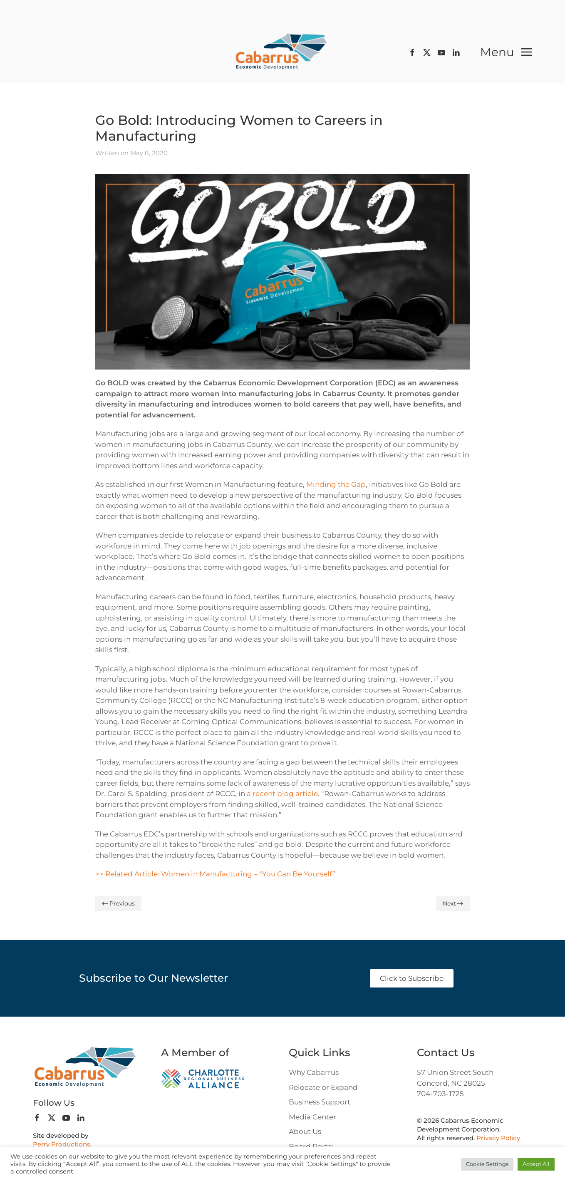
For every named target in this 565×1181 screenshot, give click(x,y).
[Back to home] (282, 52)
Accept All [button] (536, 1164)
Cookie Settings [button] (487, 1164)
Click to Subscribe (412, 978)
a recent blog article (282, 793)
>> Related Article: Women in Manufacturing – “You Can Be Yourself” (215, 874)
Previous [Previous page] (118, 903)
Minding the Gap (336, 484)
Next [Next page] (453, 903)
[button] (506, 52)
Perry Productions (61, 1144)
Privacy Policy (498, 1138)
